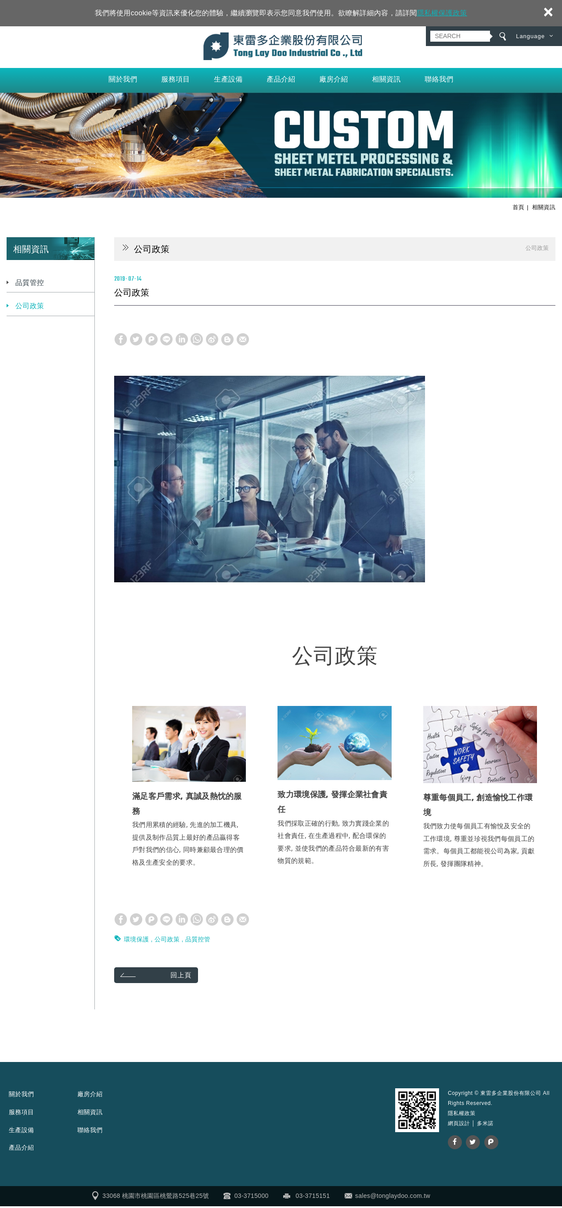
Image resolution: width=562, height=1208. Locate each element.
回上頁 (184, 977)
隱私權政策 (462, 1115)
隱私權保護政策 (442, 13)
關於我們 (122, 81)
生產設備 (228, 81)
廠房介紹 (333, 81)
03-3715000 (251, 1197)
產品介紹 (281, 81)
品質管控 (29, 285)
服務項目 (175, 81)
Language (530, 36)
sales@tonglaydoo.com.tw (392, 1197)
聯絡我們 (439, 81)
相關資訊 (386, 81)
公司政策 (29, 308)
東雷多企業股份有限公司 (281, 47)
